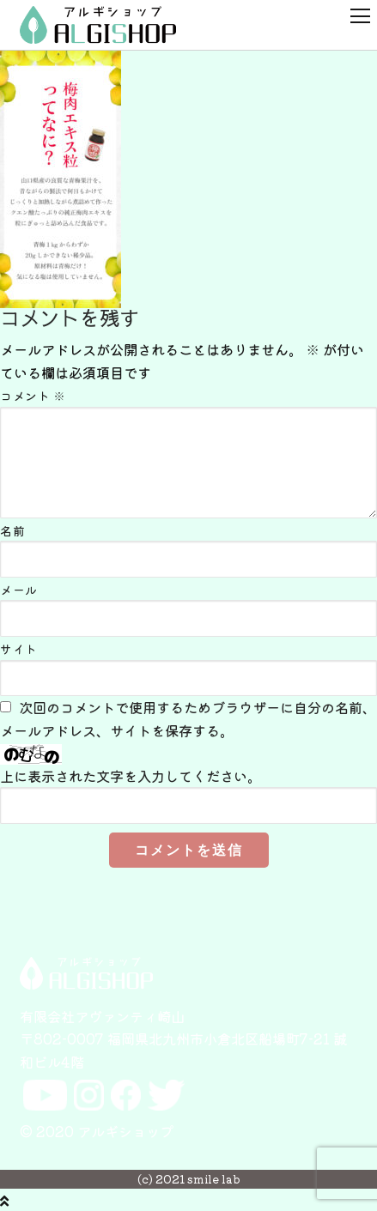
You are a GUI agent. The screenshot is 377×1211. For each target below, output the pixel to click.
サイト (19, 648)
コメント (32, 395)
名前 (12, 530)
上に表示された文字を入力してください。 (130, 776)
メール (19, 589)
